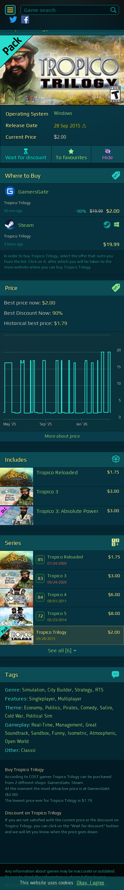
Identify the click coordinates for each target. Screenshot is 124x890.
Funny (58, 733)
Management (69, 725)
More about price (62, 436)
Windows (63, 113)
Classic (28, 750)
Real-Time (42, 725)
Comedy (89, 708)
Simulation (33, 690)
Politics (52, 708)
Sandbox (40, 733)
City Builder (60, 690)
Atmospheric (102, 733)
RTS (99, 690)
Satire (106, 708)
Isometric (77, 733)
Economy (33, 708)
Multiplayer (69, 699)
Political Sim (39, 716)
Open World (17, 741)
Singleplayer (42, 699)
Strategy (83, 690)
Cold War (14, 716)
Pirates (70, 708)
